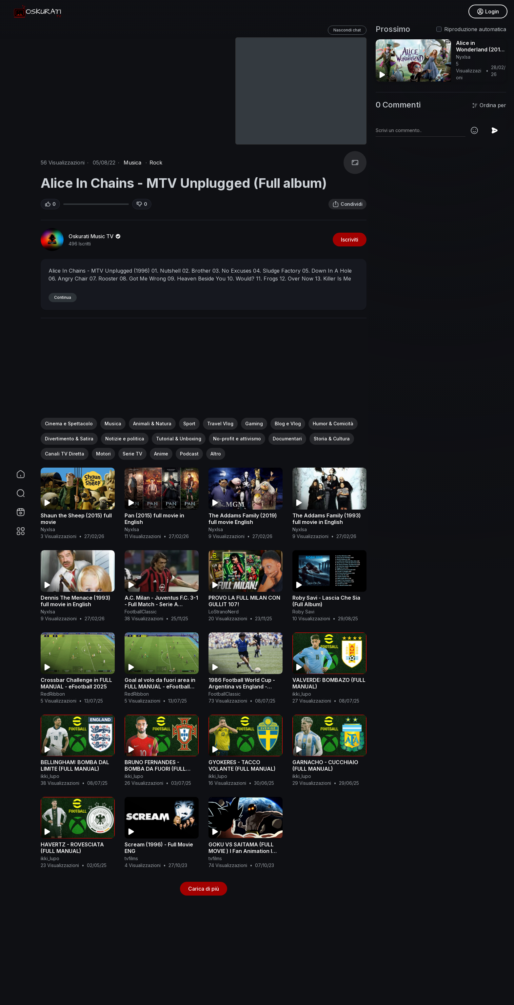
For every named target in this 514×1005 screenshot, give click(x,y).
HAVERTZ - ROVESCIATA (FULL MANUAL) (72, 847)
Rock (155, 162)
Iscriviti (349, 239)
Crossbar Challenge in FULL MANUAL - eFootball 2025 (76, 683)
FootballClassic (141, 611)
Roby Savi (303, 611)
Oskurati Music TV (95, 236)
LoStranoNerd (223, 611)
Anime (161, 453)
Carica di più (203, 888)
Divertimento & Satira (69, 438)
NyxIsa (48, 529)
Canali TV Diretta (64, 453)
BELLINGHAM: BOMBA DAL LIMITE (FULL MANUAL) (75, 765)
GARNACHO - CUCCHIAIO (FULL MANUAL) (325, 765)
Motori (103, 453)
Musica (132, 162)
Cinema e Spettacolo (69, 423)
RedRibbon (53, 694)
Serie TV (132, 453)
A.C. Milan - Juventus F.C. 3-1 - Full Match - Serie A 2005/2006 (161, 604)
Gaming (254, 423)
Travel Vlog (220, 423)
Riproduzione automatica (475, 29)
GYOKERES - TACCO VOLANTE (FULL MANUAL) (242, 765)
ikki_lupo (301, 694)
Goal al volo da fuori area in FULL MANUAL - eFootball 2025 (160, 686)
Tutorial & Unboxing (178, 438)
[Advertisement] (203, 372)
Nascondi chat (347, 30)
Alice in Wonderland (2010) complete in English (481, 49)
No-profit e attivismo (237, 438)
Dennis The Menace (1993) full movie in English (75, 601)
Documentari (287, 438)
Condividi (347, 204)
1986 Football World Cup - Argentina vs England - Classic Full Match (241, 686)
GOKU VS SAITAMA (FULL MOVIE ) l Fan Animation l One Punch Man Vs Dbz (241, 851)
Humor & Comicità (333, 423)
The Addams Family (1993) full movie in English (326, 518)
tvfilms (131, 858)
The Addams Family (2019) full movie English (242, 518)
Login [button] (488, 11)
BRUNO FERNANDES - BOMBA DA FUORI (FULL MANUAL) (155, 769)
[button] (16, 493)
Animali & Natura (152, 423)
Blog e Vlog (288, 423)
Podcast (189, 453)
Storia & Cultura (332, 438)
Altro (215, 453)
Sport (189, 423)
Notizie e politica (124, 438)
